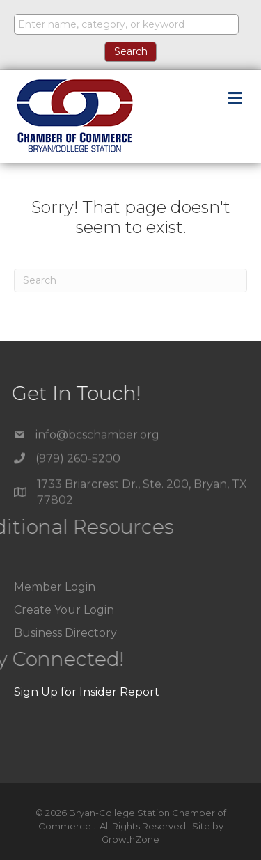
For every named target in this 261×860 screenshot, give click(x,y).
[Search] (130, 280)
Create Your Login (64, 616)
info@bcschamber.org (97, 436)
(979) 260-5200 (77, 460)
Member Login (54, 593)
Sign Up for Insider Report (86, 692)
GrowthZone (130, 839)
